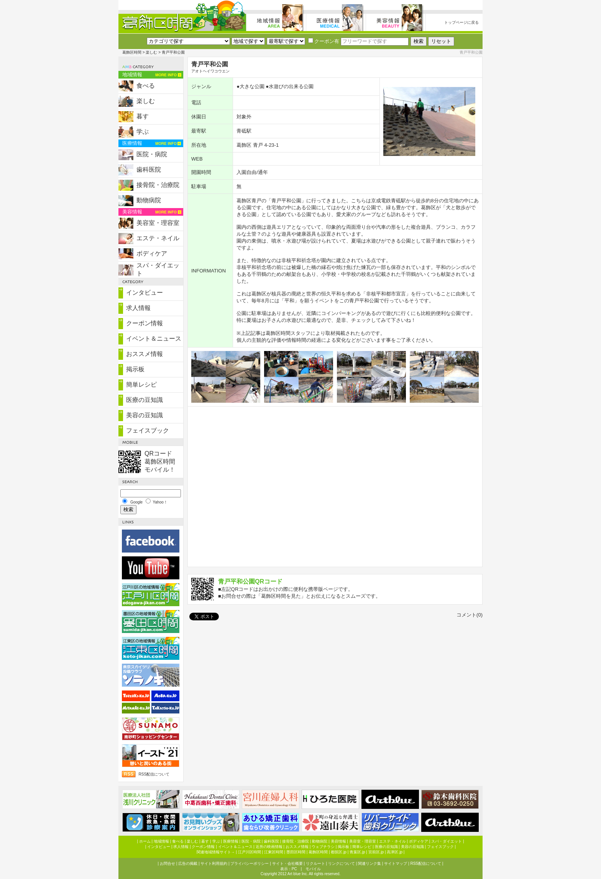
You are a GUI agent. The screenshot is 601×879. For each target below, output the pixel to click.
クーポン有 (323, 41)
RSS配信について (153, 774)
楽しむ (151, 52)
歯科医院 (148, 169)
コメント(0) (469, 615)
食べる (145, 85)
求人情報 (138, 308)
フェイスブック (147, 430)
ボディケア (151, 253)
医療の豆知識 (144, 400)
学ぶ (142, 131)
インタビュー (144, 292)
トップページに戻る (461, 22)
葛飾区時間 (131, 52)
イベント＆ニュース (153, 338)
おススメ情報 (144, 354)
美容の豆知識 (144, 415)
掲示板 (135, 369)
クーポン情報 (144, 323)
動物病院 (148, 200)
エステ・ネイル (157, 238)
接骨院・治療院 (157, 185)
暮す (142, 116)
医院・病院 (151, 154)
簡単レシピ (141, 384)
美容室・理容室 (157, 223)
